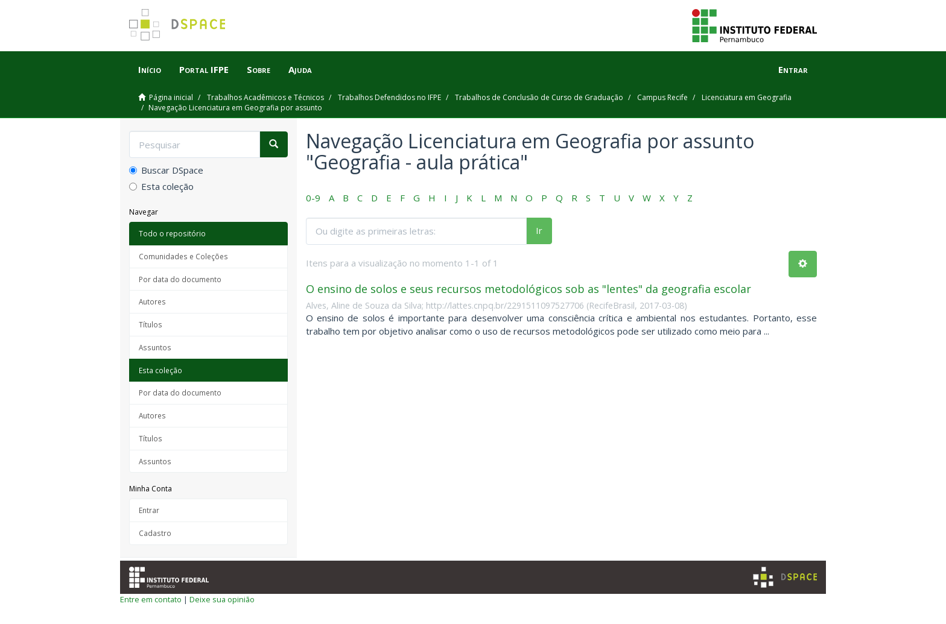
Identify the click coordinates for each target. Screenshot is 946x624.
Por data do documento (180, 279)
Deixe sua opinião (222, 599)
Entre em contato (151, 599)
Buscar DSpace (166, 170)
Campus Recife (662, 97)
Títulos (150, 324)
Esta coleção (161, 186)
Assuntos (155, 347)
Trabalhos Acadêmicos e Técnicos (265, 97)
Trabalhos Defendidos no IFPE (389, 97)
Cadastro (155, 533)
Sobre (258, 69)
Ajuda (300, 69)
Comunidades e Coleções (183, 256)
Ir (539, 230)
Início (149, 69)
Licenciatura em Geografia (747, 97)
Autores (152, 301)
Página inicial (171, 97)
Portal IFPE (204, 69)
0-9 (313, 198)
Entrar (149, 510)
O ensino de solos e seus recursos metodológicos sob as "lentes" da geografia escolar (528, 289)
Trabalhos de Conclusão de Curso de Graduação (539, 97)
